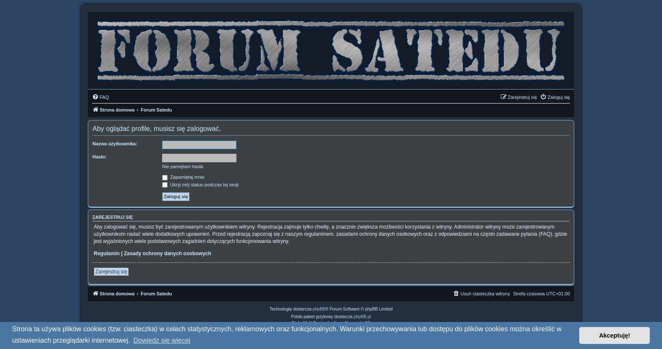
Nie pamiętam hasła (182, 166)
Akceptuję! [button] (614, 335)
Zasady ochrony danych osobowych (167, 253)
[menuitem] (100, 97)
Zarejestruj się (111, 272)
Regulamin (106, 253)
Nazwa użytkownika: (114, 143)
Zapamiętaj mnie (183, 177)
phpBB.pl (362, 316)
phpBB (319, 309)
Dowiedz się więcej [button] (161, 340)
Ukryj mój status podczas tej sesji (200, 184)
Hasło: (99, 156)
